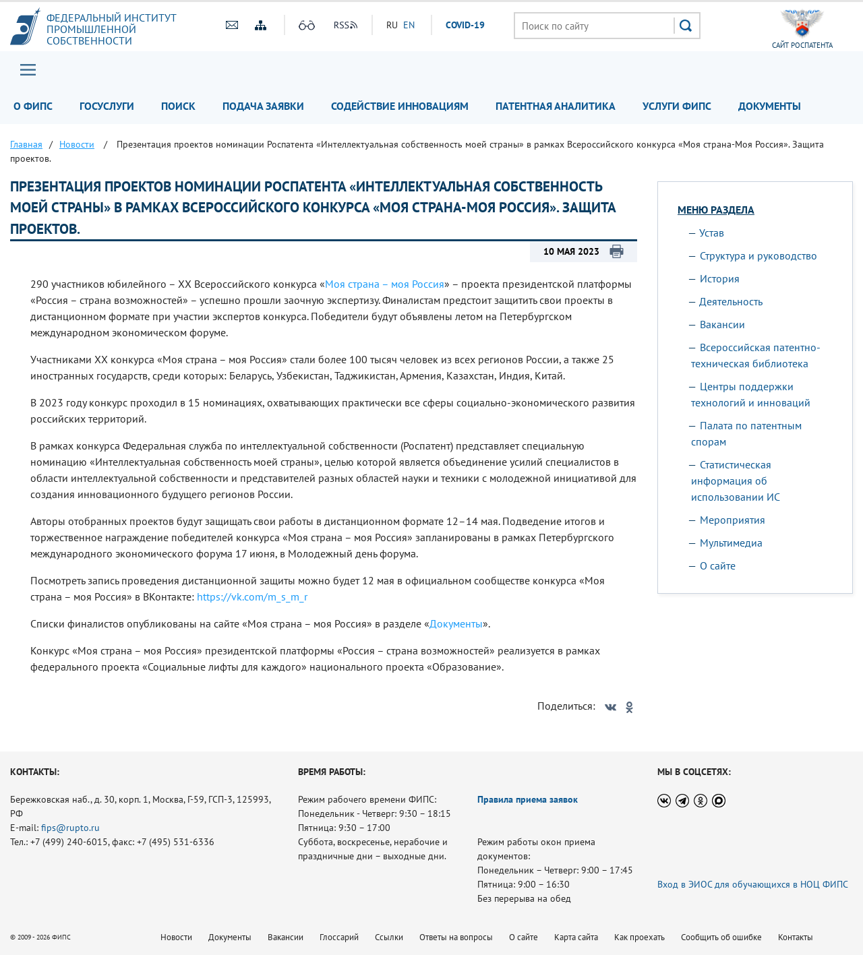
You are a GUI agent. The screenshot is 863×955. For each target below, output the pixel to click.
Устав (711, 232)
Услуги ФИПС (677, 106)
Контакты (795, 937)
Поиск (178, 106)
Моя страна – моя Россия (384, 283)
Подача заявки (263, 106)
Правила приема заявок (527, 799)
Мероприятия (732, 519)
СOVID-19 (465, 25)
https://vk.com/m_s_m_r (252, 596)
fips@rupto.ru (70, 828)
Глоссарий (339, 937)
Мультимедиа (731, 542)
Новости (176, 937)
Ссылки (389, 937)
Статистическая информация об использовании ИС (735, 480)
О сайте (718, 565)
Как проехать (639, 937)
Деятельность (731, 301)
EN (409, 25)
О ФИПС (33, 106)
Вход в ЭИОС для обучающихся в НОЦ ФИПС (752, 884)
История (720, 278)
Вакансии (722, 324)
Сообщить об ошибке (721, 937)
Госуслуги (107, 106)
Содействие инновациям (400, 106)
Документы (769, 106)
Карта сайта (576, 937)
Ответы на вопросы (456, 937)
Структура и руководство (758, 255)
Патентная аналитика (556, 106)
